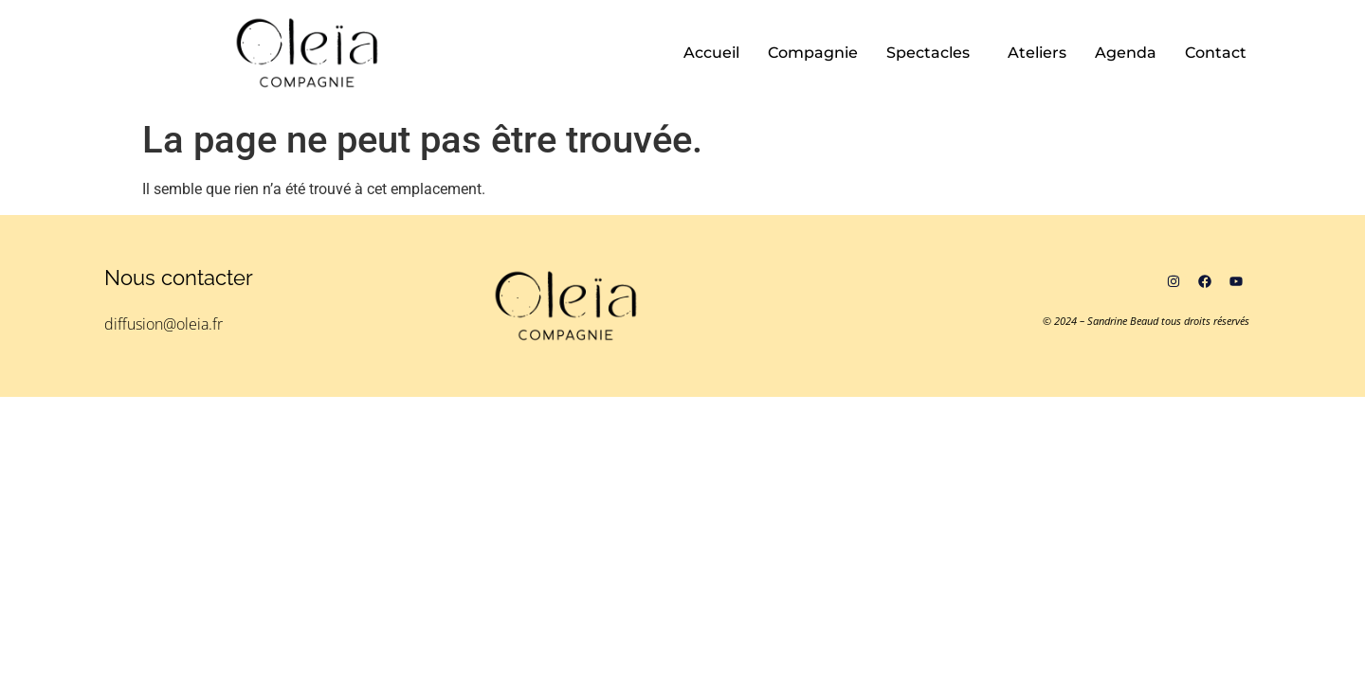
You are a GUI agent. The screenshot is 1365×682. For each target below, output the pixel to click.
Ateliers (1037, 53)
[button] (932, 53)
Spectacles (928, 53)
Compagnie (813, 53)
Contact (1216, 53)
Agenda (1125, 53)
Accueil (711, 53)
